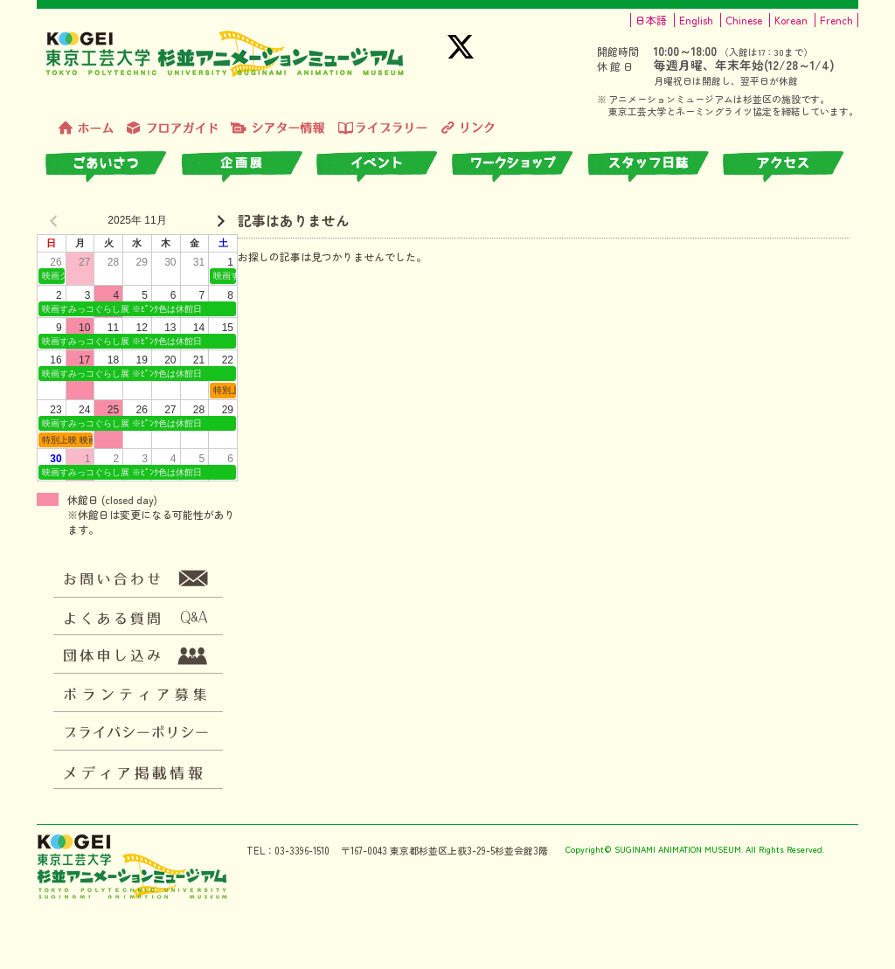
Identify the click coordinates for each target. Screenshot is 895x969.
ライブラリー (382, 128)
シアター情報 (277, 128)
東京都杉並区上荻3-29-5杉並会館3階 (469, 850)
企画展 (248, 167)
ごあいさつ (113, 167)
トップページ (86, 128)
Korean (791, 20)
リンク (468, 128)
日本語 (651, 20)
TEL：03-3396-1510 (288, 850)
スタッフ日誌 (655, 167)
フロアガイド (172, 128)
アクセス (790, 167)
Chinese (743, 20)
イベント (384, 167)
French (836, 20)
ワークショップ (519, 167)
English (696, 20)
